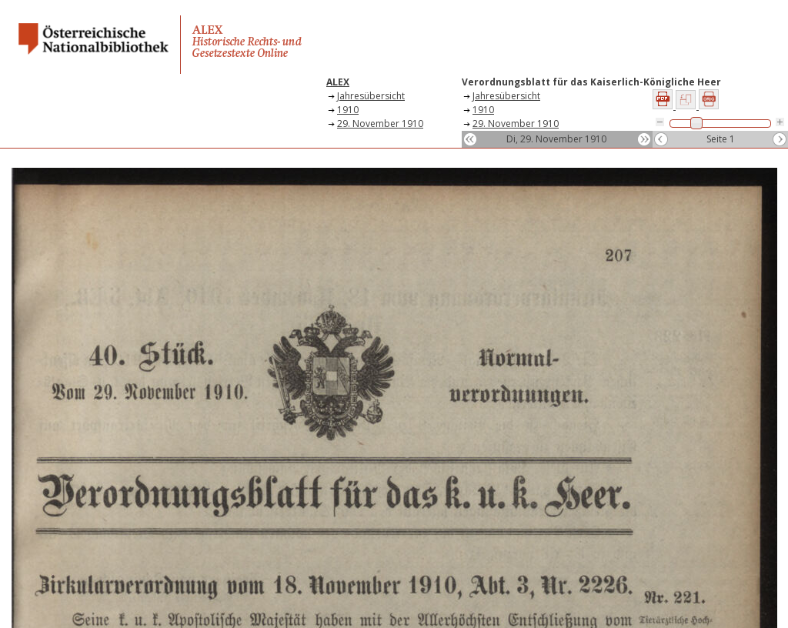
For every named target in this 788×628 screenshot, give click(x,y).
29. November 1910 (380, 123)
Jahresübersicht (371, 95)
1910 (348, 109)
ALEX (337, 82)
